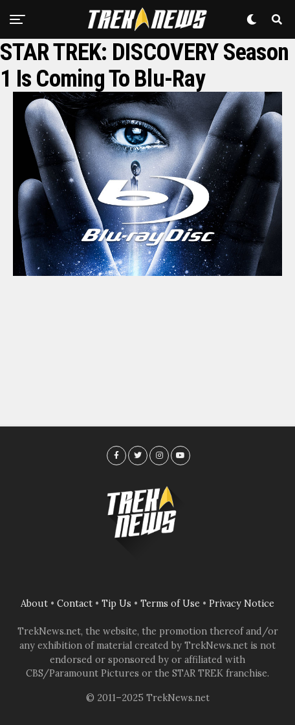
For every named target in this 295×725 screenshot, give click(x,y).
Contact (75, 603)
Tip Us (116, 603)
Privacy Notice (241, 603)
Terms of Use (170, 603)
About (34, 603)
